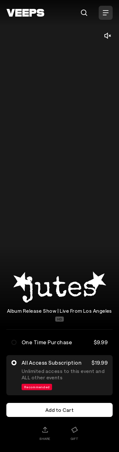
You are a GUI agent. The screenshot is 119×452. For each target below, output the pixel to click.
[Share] (45, 433)
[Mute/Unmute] (107, 36)
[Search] (84, 13)
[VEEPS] (25, 13)
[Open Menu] (106, 13)
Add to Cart (59, 410)
